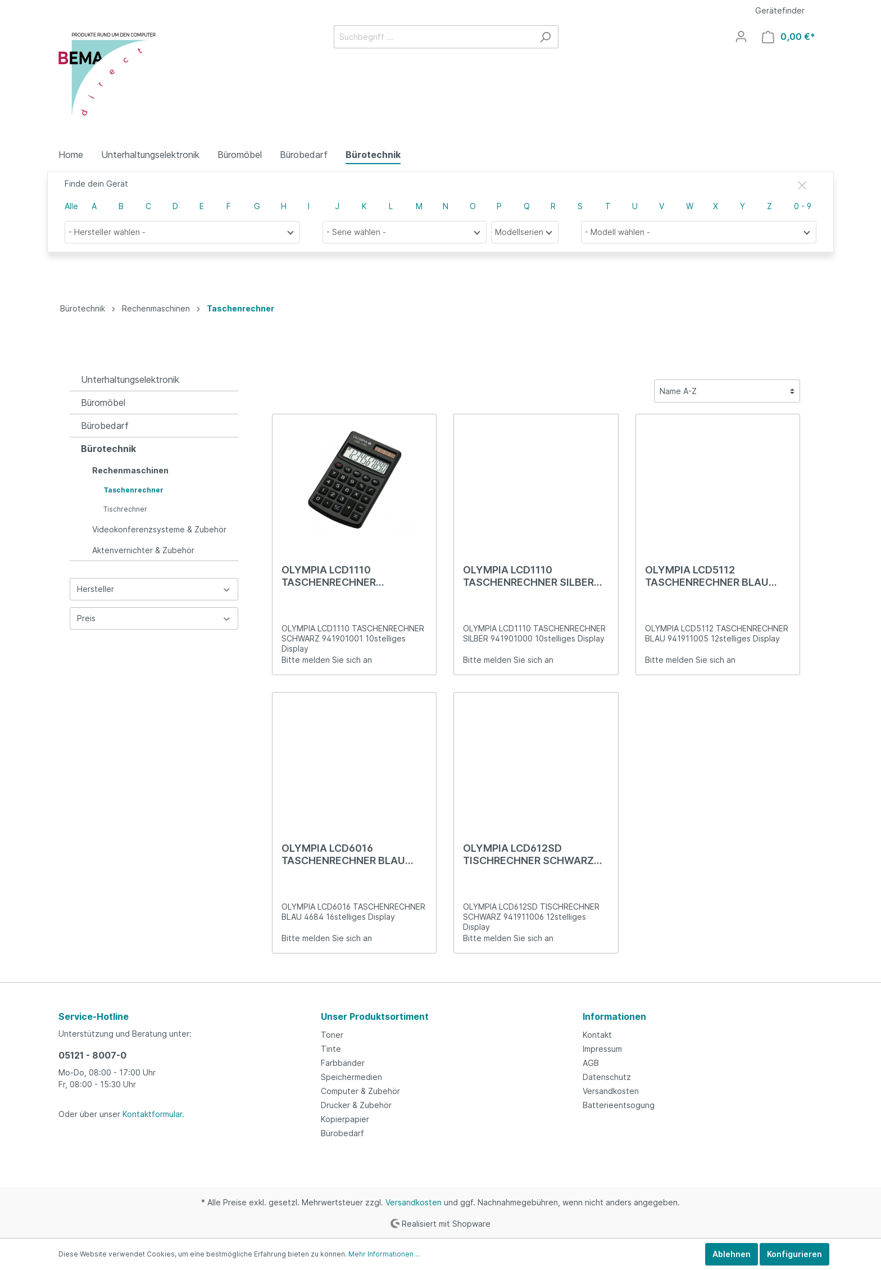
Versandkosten (611, 1091)
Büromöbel (103, 402)
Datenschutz (607, 1077)
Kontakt (597, 1034)
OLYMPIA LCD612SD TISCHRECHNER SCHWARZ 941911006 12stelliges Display (528, 854)
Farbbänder (343, 1063)
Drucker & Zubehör (356, 1105)
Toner (332, 1034)
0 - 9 (802, 206)
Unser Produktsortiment (375, 1016)
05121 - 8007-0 (92, 1055)
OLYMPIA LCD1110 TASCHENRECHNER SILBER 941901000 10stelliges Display (528, 576)
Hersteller (154, 589)
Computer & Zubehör (360, 1091)
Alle (71, 206)
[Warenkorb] (789, 36)
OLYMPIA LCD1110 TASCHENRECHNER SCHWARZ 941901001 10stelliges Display (335, 576)
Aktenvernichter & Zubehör (143, 550)
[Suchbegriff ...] (433, 36)
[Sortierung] (727, 391)
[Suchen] (545, 36)
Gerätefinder (780, 10)
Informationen (614, 1016)
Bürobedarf (105, 425)
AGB (591, 1063)
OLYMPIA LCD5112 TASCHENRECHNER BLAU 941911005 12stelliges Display (707, 576)
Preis (154, 618)
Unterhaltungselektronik (130, 379)
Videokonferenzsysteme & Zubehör (159, 529)
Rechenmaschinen (130, 470)
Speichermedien (351, 1077)
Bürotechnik (108, 448)
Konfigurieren (794, 1254)
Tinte (331, 1049)
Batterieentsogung (619, 1105)
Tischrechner (125, 509)
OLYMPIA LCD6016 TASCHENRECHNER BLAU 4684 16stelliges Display (343, 854)
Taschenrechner (133, 490)
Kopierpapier (345, 1119)
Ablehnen (731, 1254)
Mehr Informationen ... (384, 1254)
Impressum (602, 1049)
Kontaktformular (152, 1114)
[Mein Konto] (741, 36)
